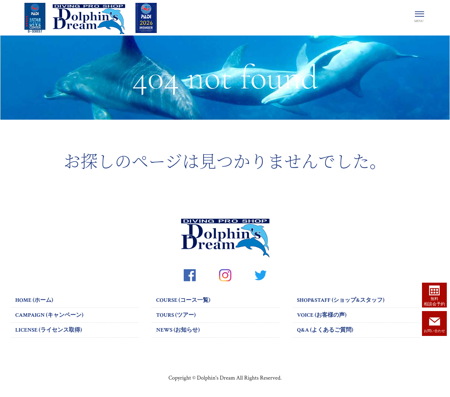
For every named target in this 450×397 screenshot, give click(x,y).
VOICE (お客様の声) (322, 315)
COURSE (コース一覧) (183, 300)
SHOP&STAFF (341, 300)
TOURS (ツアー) (175, 315)
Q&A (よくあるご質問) (325, 330)
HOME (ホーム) (34, 300)
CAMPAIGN (49, 315)
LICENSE (48, 330)
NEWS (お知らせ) (178, 330)
